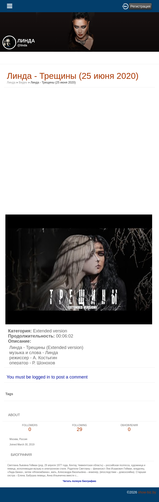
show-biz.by (147, 492)
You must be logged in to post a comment (47, 377)
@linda (22, 45)
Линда (11, 82)
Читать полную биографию (79, 481)
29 (79, 428)
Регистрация (140, 6)
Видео (23, 82)
